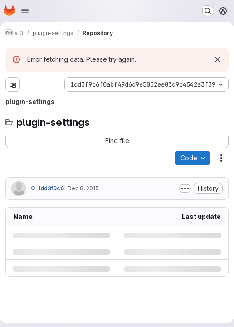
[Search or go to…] (207, 10)
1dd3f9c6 (46, 188)
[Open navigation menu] (25, 11)
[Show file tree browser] (12, 84)
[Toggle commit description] (185, 188)
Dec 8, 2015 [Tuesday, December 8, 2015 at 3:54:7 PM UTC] (83, 188)
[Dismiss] (217, 59)
